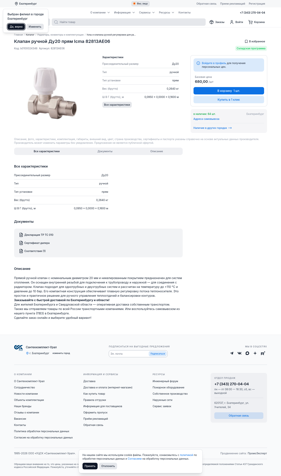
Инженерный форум (165, 381)
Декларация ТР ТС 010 (36, 235)
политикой (187, 454)
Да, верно (16, 26)
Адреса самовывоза (206, 118)
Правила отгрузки (94, 399)
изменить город (61, 353)
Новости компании (26, 393)
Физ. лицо (141, 3)
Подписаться (158, 353)
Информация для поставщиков (102, 406)
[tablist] (98, 151)
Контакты (20, 424)
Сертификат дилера (34, 243)
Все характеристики (117, 104)
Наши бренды (22, 406)
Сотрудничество (24, 387)
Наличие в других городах (213, 128)
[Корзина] (256, 22)
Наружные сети (162, 399)
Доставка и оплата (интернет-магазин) (107, 387)
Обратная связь (93, 424)
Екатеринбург (26, 4)
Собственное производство (170, 393)
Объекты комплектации (29, 399)
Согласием (135, 458)
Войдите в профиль (214, 63)
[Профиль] (236, 22)
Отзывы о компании (26, 412)
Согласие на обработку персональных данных (43, 437)
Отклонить (108, 466)
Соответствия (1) (32, 251)
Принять (90, 466)
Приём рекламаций (95, 418)
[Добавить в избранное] (255, 41)
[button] (138, 353)
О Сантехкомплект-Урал (29, 381)
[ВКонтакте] (240, 353)
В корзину (228, 91)
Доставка (89, 381)
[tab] (47, 151)
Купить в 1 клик (229, 99)
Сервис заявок (162, 406)
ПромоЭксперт (257, 453)
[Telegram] (231, 353)
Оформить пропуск (95, 412)
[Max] (247, 353)
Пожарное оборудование (168, 387)
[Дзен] (255, 353)
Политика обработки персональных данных (41, 431)
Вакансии (20, 418)
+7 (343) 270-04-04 (231, 384)
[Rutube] (263, 353)
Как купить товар (94, 393)
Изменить (35, 26)
